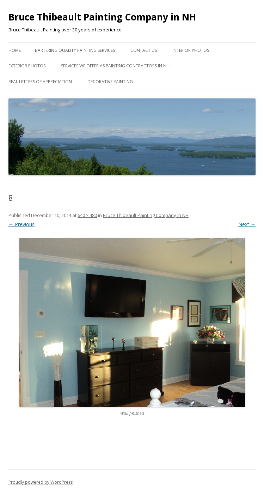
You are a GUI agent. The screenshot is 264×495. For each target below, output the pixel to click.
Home (14, 50)
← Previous (21, 224)
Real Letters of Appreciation (40, 82)
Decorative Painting (110, 82)
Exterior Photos (26, 66)
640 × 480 (87, 215)
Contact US (143, 50)
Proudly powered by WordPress (40, 482)
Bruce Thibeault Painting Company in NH (102, 17)
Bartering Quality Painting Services (75, 50)
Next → (247, 224)
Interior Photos (190, 50)
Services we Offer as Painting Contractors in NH (115, 66)
